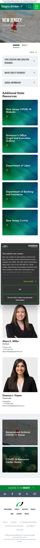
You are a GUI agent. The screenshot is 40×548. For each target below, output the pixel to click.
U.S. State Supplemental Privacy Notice (28, 522)
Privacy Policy (14, 522)
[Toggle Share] (4, 30)
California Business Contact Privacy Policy (14, 526)
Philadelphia (6, 401)
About (12, 514)
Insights (33, 509)
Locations (19, 514)
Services (17, 509)
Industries (25, 509)
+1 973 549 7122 (7, 349)
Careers (26, 514)
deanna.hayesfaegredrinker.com (13, 406)
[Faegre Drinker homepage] (11, 6)
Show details (28, 281)
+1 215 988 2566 (7, 404)
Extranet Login (19, 530)
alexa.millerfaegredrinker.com (12, 352)
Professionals (8, 509)
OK (20, 289)
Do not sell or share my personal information (20, 299)
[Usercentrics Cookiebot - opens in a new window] (28, 246)
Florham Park (6, 347)
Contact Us (5, 522)
